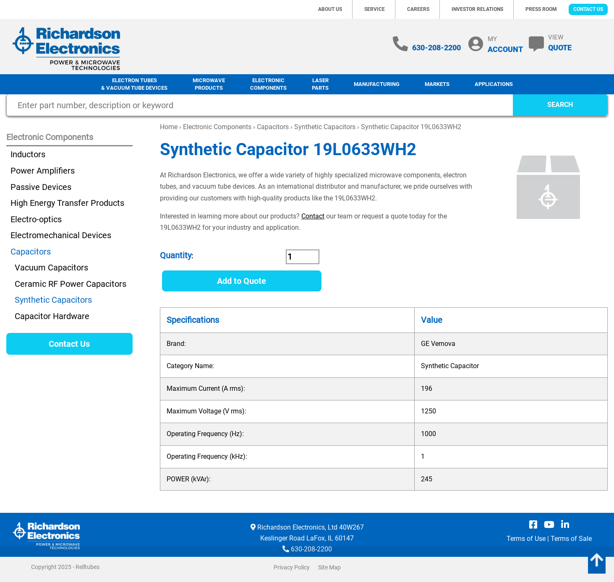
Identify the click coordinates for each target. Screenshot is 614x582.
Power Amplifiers (42, 171)
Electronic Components (268, 84)
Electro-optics (36, 219)
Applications (494, 84)
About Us (330, 9)
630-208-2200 (436, 47)
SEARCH (560, 105)
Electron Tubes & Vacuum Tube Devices (134, 84)
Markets (437, 84)
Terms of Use (526, 539)
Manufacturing (377, 84)
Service (374, 9)
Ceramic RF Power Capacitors (70, 284)
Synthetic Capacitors (324, 127)
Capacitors (273, 127)
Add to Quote (241, 281)
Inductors (27, 154)
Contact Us (588, 9)
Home (169, 127)
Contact (312, 216)
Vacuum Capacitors (51, 267)
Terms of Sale (571, 539)
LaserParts (320, 84)
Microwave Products (209, 84)
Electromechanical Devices (60, 235)
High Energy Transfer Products (67, 203)
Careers (418, 9)
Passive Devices (40, 187)
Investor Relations (477, 9)
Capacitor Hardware (52, 316)
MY (505, 44)
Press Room (541, 9)
